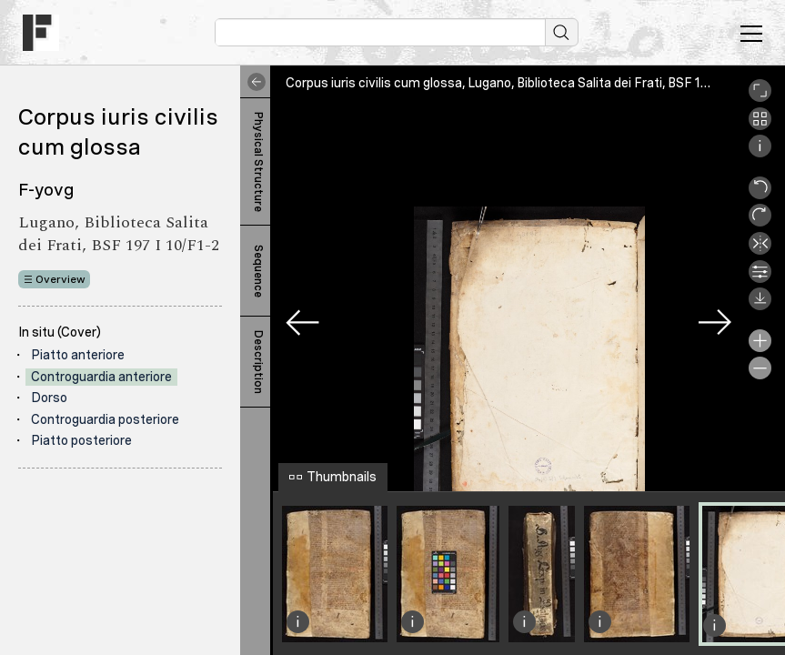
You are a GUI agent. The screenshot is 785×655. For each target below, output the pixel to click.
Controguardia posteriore (105, 419)
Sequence (258, 271)
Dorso (49, 397)
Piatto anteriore (78, 355)
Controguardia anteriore (101, 376)
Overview (60, 279)
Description (258, 362)
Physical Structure (258, 162)
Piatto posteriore (81, 440)
